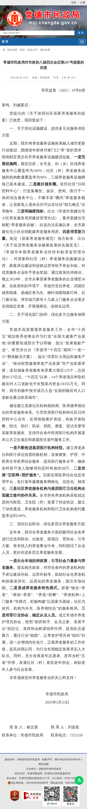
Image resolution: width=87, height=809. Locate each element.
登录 (73, 2)
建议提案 (45, 49)
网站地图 (44, 764)
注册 (82, 2)
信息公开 (32, 49)
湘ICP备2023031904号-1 (69, 759)
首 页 (5, 41)
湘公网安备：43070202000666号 (28, 782)
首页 (22, 49)
